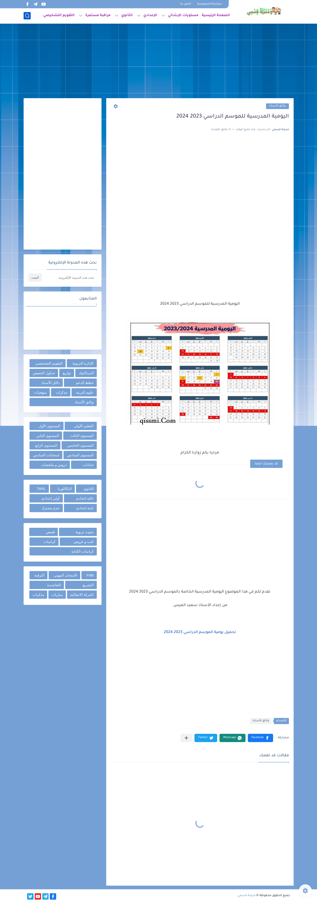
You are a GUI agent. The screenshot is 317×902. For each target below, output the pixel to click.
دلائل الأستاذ (50, 383)
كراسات (49, 542)
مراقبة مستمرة (97, 16)
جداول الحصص (44, 373)
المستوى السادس (80, 455)
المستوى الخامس (80, 445)
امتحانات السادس (46, 455)
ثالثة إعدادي (84, 498)
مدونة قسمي (246, 895)
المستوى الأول (49, 426)
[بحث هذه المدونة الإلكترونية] (69, 277)
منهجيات (40, 392)
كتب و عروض (83, 542)
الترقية (39, 575)
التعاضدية (54, 585)
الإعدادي (150, 16)
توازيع (67, 373)
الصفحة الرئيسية (216, 16)
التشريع (88, 585)
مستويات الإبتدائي (183, 16)
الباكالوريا (65, 489)
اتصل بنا (185, 4)
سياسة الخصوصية (209, 4)
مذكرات (61, 392)
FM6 (90, 575)
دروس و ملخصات (54, 465)
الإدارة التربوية (82, 363)
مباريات (57, 595)
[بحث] (27, 15)
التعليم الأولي (83, 426)
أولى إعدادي (50, 498)
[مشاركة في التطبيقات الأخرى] (186, 738)
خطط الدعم (84, 383)
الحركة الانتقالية (81, 595)
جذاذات (88, 465)
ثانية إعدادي (84, 508)
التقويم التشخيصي (59, 16)
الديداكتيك (86, 373)
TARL (41, 489)
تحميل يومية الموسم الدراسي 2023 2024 (200, 632)
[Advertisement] (159, 61)
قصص (50, 532)
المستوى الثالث (81, 436)
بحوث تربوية (84, 532)
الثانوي (127, 16)
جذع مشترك (50, 508)
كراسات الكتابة (82, 551)
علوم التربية (84, 392)
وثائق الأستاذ (277, 106)
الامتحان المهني (65, 575)
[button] (260, 738)
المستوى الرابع (46, 445)
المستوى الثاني (47, 436)
